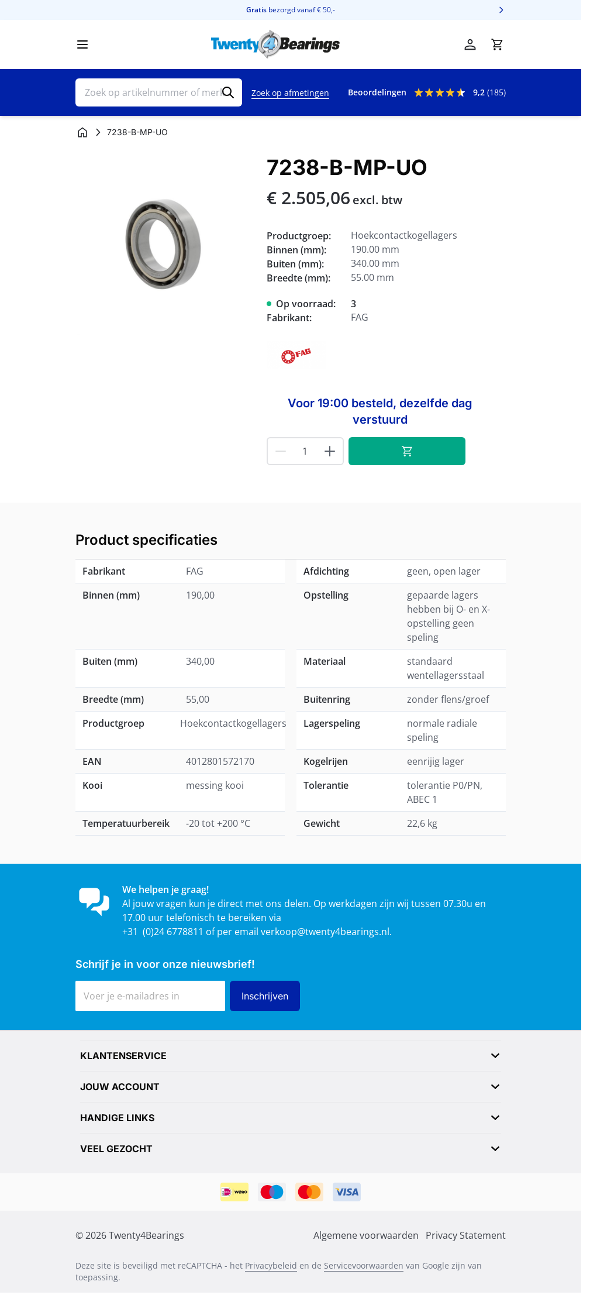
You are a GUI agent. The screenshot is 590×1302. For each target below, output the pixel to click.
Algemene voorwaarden (366, 1235)
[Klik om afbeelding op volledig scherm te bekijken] (165, 245)
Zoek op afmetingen (290, 92)
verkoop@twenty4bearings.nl (325, 931)
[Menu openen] (82, 44)
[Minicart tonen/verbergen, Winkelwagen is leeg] (497, 44)
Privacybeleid (271, 1265)
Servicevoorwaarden (363, 1265)
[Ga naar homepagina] (82, 132)
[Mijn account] (470, 44)
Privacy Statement (466, 1235)
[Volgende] (501, 10)
